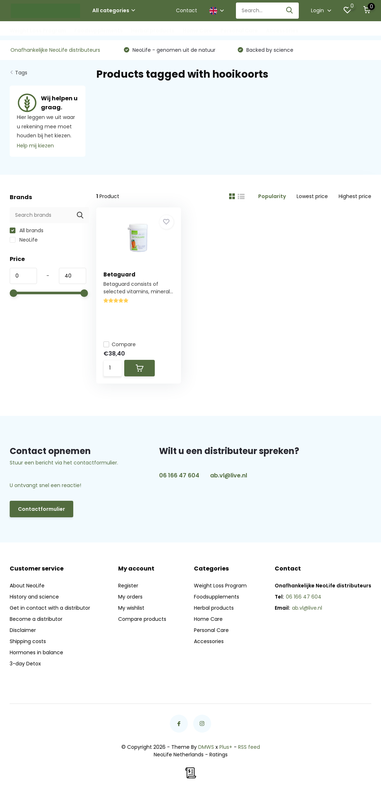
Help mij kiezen (35, 145)
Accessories (282, 30)
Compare (119, 344)
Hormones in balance (36, 652)
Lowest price (312, 196)
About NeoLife (27, 585)
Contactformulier (41, 509)
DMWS (206, 747)
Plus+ (225, 747)
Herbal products (153, 30)
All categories (113, 10)
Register (128, 585)
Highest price (355, 196)
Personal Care (239, 30)
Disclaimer (23, 630)
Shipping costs (28, 641)
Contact (186, 10)
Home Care (197, 30)
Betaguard (119, 274)
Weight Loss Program (38, 30)
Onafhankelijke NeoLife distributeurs (55, 50)
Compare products (142, 619)
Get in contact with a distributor (50, 607)
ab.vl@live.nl (228, 475)
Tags (21, 72)
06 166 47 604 (179, 475)
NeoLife (24, 239)
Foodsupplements (98, 30)
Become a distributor (36, 619)
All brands (26, 230)
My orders (130, 596)
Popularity (272, 196)
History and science (34, 596)
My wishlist (131, 607)
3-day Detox (25, 663)
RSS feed (249, 747)
